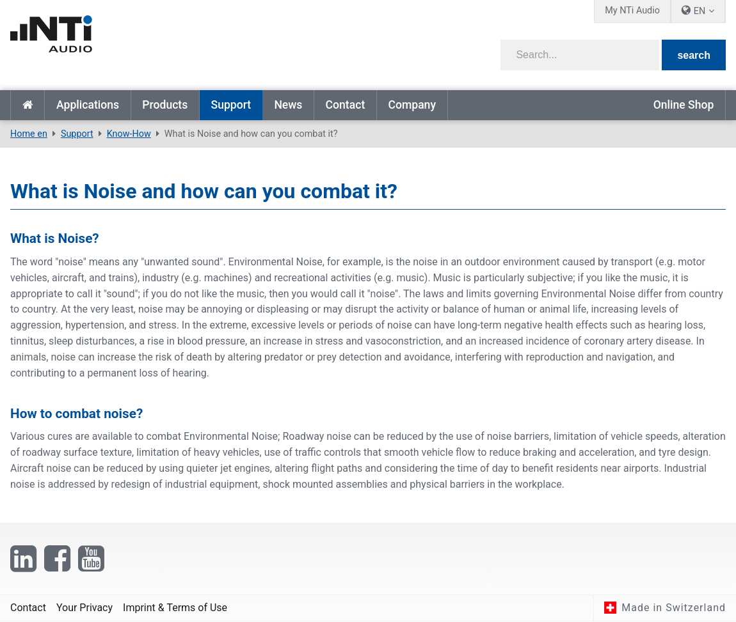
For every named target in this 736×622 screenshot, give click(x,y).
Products (165, 104)
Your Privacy (84, 608)
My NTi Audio (632, 10)
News (288, 104)
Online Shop (683, 104)
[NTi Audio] (185, 40)
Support (231, 104)
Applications (87, 104)
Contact (345, 104)
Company (412, 104)
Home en (27, 105)
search (693, 55)
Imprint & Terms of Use (175, 608)
